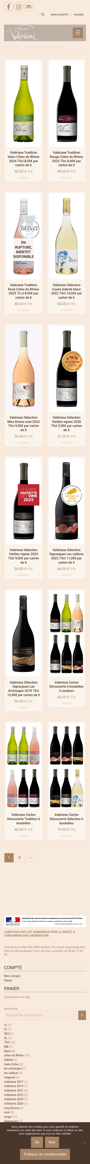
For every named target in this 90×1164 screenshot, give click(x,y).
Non (52, 1142)
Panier (8, 980)
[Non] (85, 1143)
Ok (37, 1142)
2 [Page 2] (19, 857)
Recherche (10, 1008)
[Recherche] (82, 1015)
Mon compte (12, 976)
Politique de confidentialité (45, 1154)
